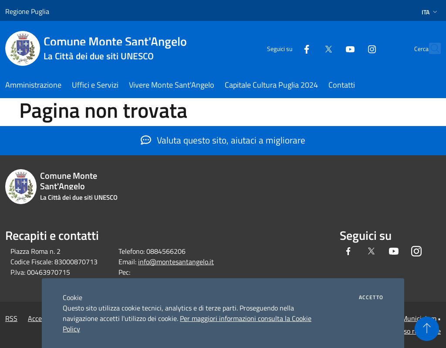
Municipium (419, 318)
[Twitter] (309, 48)
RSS (11, 318)
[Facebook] (287, 48)
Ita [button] (430, 12)
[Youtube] (331, 48)
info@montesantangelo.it (176, 261)
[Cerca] (430, 48)
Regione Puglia (27, 11)
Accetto (371, 297)
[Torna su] (427, 329)
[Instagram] (353, 48)
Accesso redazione (414, 331)
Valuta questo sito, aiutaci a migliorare (223, 140)
